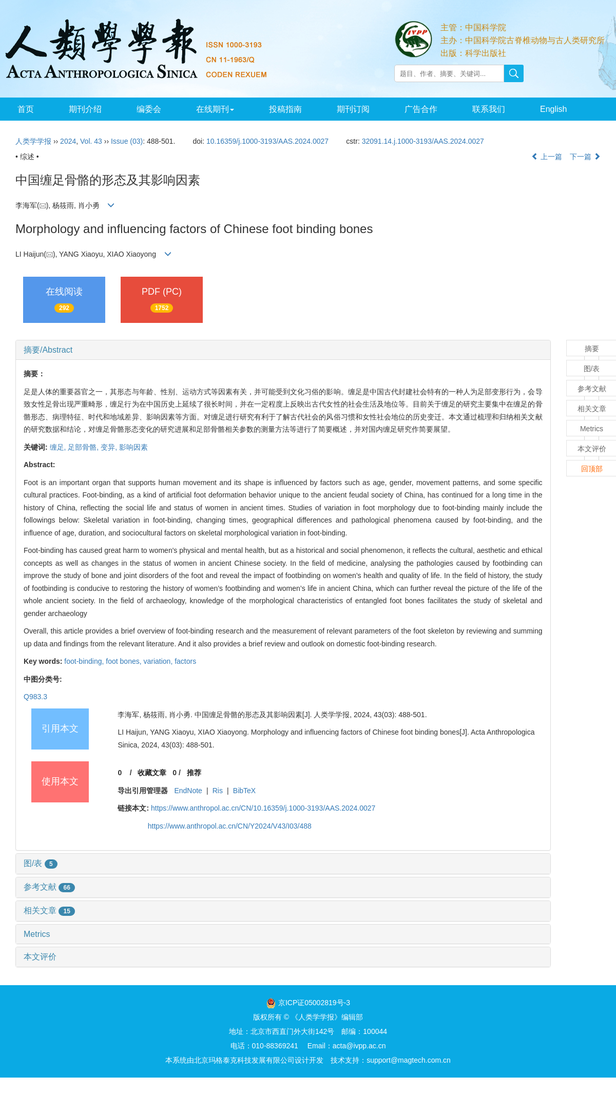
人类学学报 (33, 141)
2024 (68, 141)
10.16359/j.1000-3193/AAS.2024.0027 (267, 141)
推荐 (194, 773)
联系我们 (488, 109)
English (553, 109)
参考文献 (49, 886)
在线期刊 (215, 109)
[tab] (283, 350)
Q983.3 (35, 697)
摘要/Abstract (48, 350)
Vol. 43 (91, 141)
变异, (110, 447)
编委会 (149, 109)
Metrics (37, 934)
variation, (159, 661)
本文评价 (40, 956)
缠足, (59, 447)
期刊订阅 (353, 109)
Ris (218, 790)
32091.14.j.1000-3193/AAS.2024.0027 (423, 141)
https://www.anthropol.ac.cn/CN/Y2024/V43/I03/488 (230, 826)
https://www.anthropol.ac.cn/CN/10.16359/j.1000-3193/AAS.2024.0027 (263, 808)
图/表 (40, 863)
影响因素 (133, 447)
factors (185, 661)
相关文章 (49, 910)
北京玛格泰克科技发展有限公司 (244, 1060)
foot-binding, (85, 661)
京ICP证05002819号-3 (314, 1003)
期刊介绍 (85, 109)
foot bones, (124, 661)
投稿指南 (285, 109)
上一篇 (546, 156)
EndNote (188, 790)
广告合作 (421, 109)
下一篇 (585, 156)
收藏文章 (152, 773)
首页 (25, 109)
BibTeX (244, 790)
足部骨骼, (84, 447)
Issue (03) (127, 141)
